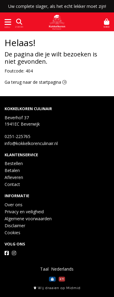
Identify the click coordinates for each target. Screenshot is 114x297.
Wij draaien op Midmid (57, 288)
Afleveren (14, 177)
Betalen (12, 170)
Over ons (13, 205)
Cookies (12, 232)
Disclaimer (15, 225)
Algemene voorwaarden (28, 218)
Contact (12, 184)
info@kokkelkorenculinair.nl (31, 143)
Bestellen (14, 163)
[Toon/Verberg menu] (7, 22)
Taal (44, 269)
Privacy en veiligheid (24, 211)
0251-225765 (17, 136)
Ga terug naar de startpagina (36, 82)
